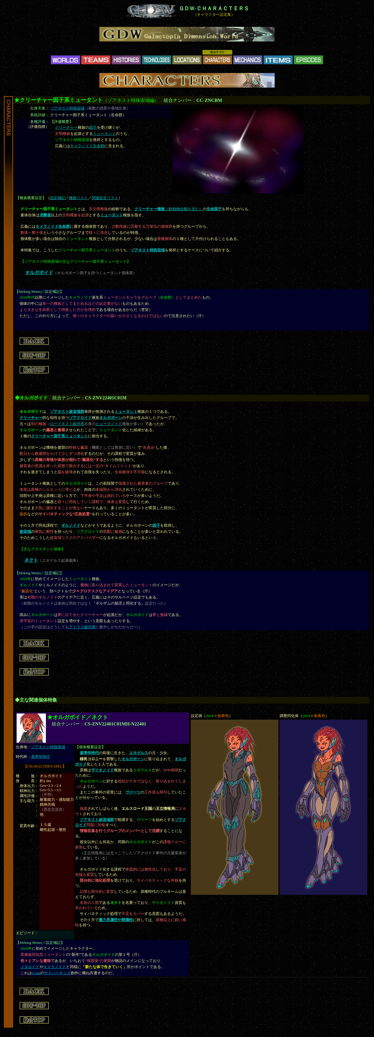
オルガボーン (110, 418)
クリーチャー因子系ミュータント (59, 436)
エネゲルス (138, 753)
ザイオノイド (102, 770)
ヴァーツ (133, 792)
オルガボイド (39, 272)
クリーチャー (66, 128)
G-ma (36, 973)
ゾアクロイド (80, 418)
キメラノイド (54, 967)
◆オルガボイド (31, 397)
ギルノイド (70, 525)
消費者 (45, 215)
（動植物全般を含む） (168, 209)
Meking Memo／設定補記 (39, 292)
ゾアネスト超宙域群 (67, 412)
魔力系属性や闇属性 (116, 920)
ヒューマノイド (109, 424)
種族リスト (78, 198)
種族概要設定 (31, 198)
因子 (93, 128)
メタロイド (29, 967)
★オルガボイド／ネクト (77, 717)
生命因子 (214, 209)
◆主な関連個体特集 (36, 699)
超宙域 (25, 532)
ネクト (31, 560)
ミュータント (104, 134)
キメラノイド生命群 (87, 146)
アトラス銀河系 (82, 627)
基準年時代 (40, 757)
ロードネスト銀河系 (67, 424)
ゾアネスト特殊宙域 (67, 108)
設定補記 (57, 198)
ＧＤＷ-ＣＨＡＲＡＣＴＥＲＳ (214, 8)
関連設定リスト (105, 198)
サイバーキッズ (57, 973)
